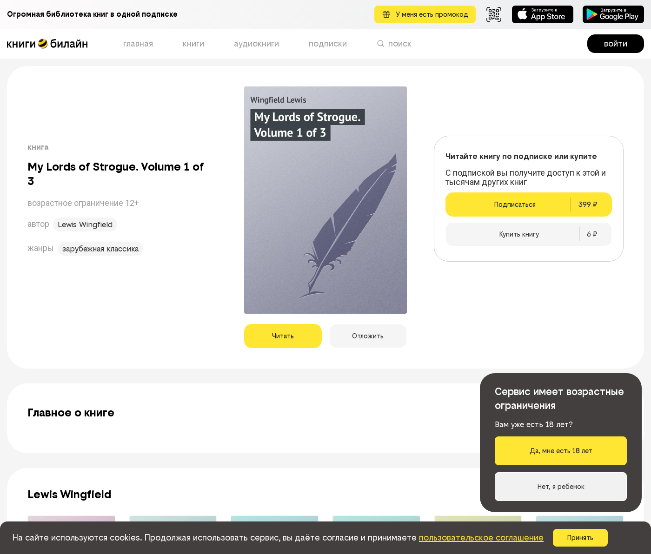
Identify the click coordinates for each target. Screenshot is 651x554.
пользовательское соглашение (481, 537)
